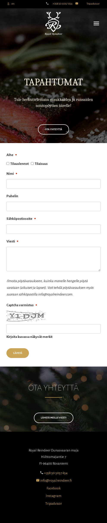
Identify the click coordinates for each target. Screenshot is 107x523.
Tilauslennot (19, 163)
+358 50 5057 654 (62, 3)
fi (8, 3)
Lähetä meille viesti (53, 417)
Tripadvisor (93, 3)
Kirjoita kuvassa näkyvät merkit (29, 337)
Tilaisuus (41, 163)
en (12, 3)
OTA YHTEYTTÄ (53, 129)
